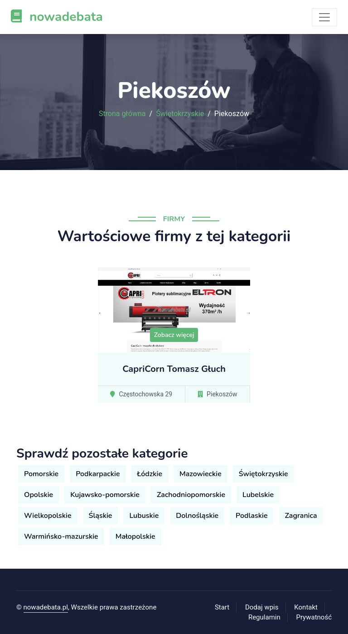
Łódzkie (149, 474)
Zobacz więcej (174, 335)
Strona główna (122, 113)
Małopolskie (135, 536)
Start (222, 607)
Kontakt (306, 607)
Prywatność (314, 617)
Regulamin (264, 617)
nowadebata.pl (46, 607)
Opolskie (38, 495)
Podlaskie (251, 516)
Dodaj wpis (262, 607)
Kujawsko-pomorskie (105, 495)
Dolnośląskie (197, 516)
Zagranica (301, 516)
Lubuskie (144, 516)
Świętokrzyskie (180, 113)
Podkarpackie (98, 474)
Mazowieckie (200, 474)
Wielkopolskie (48, 516)
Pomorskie (41, 474)
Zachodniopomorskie (191, 495)
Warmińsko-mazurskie (61, 536)
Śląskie (100, 516)
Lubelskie (258, 495)
